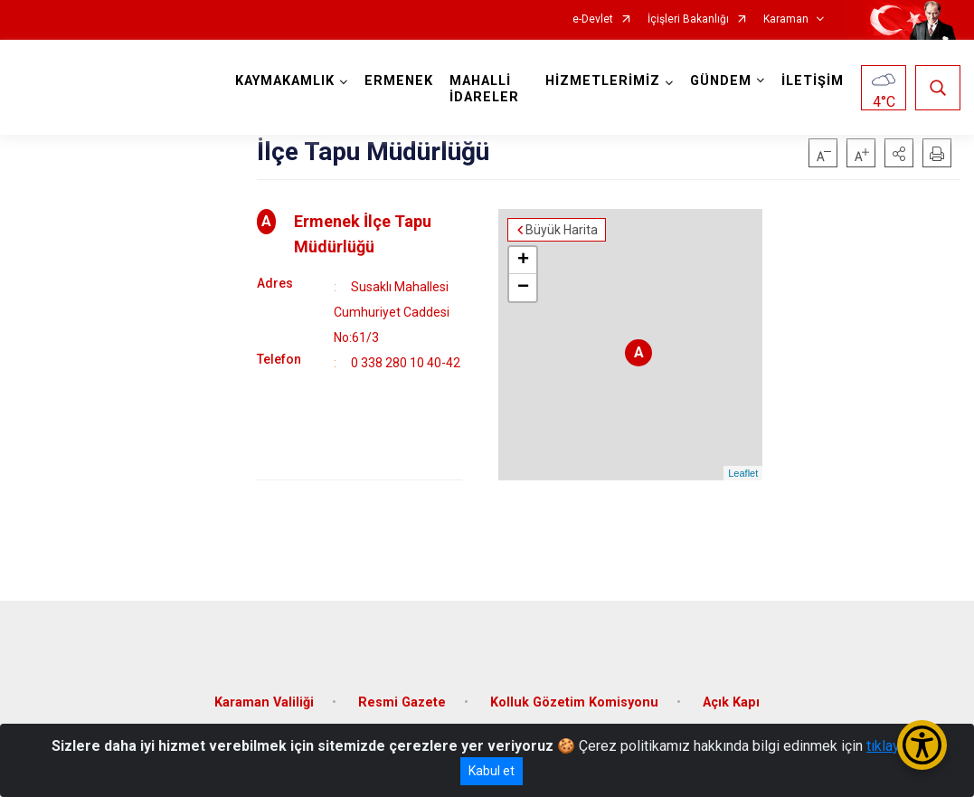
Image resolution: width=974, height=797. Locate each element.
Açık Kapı (731, 702)
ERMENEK (398, 81)
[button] (898, 152)
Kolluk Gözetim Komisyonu (574, 702)
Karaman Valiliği (264, 702)
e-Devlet (592, 19)
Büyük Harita (561, 230)
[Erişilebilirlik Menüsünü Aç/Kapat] (922, 745)
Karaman (786, 19)
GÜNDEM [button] (721, 81)
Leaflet (743, 473)
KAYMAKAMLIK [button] (285, 81)
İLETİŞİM (812, 81)
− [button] (523, 287)
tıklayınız (894, 745)
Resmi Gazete (402, 702)
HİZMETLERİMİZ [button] (602, 81)
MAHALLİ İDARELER (484, 89)
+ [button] (523, 260)
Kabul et (491, 771)
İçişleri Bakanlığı (688, 19)
